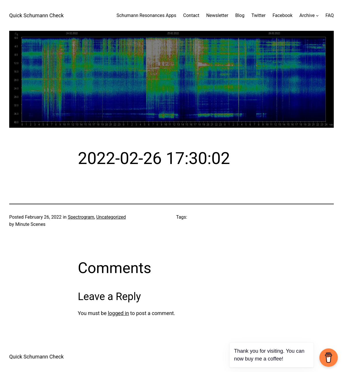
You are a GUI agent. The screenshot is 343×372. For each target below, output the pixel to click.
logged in (118, 313)
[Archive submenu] (317, 15)
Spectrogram (81, 217)
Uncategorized (111, 217)
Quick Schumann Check (36, 15)
